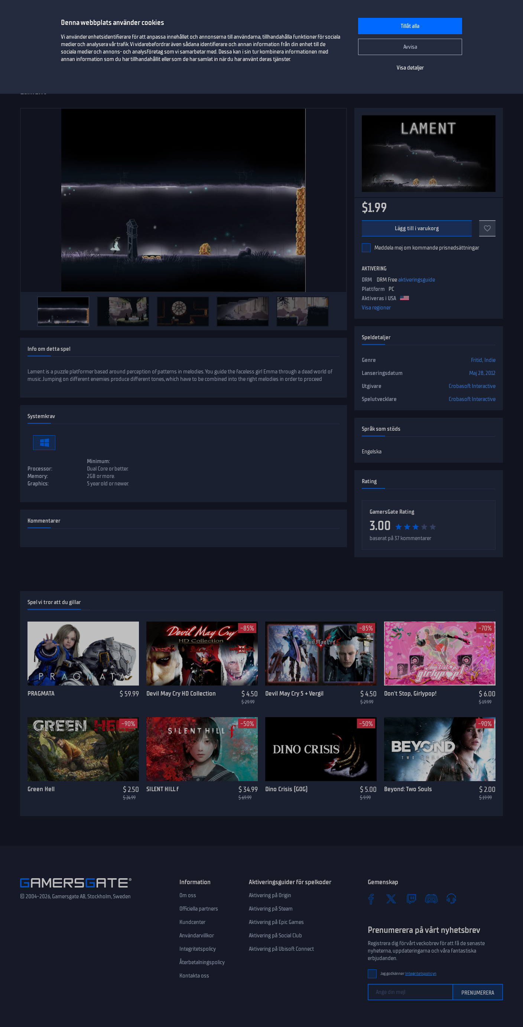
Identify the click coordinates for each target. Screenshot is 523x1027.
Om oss (187, 895)
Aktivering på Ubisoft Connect (281, 949)
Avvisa (410, 47)
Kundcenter (192, 922)
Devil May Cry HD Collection (181, 693)
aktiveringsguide (416, 279)
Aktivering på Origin (270, 895)
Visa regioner (376, 307)
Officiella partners (198, 908)
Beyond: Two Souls (408, 789)
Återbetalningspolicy (202, 962)
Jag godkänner (408, 973)
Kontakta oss (194, 975)
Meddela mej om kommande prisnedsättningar (426, 247)
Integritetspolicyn (420, 973)
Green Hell (41, 789)
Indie (490, 360)
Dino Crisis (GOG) (286, 789)
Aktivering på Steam (271, 908)
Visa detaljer (410, 67)
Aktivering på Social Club (275, 935)
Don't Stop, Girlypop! (410, 693)
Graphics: (38, 483)
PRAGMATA (41, 693)
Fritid (476, 360)
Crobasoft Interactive (472, 386)
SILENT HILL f (162, 789)
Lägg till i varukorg (417, 228)
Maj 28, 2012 (482, 373)
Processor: (39, 468)
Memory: (37, 476)
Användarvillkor (196, 935)
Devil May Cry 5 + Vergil (294, 693)
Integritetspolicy (197, 949)
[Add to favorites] (487, 228)
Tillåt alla (410, 26)
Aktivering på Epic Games (276, 922)
